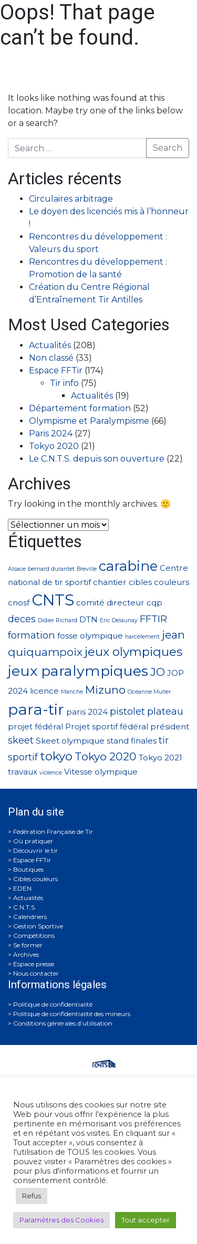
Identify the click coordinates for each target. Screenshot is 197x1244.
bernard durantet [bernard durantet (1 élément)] (51, 569)
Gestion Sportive (38, 926)
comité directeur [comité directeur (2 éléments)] (110, 603)
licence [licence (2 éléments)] (44, 691)
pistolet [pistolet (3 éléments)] (127, 711)
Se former (28, 945)
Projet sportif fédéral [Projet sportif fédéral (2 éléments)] (106, 726)
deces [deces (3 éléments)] (22, 619)
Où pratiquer (33, 841)
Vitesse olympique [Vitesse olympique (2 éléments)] (101, 772)
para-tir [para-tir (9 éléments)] (36, 709)
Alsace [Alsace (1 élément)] (17, 569)
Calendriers (30, 917)
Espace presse (33, 964)
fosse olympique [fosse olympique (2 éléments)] (90, 636)
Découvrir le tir (35, 850)
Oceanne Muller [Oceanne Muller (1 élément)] (149, 691)
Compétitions (34, 935)
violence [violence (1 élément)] (50, 772)
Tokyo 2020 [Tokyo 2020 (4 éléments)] (106, 756)
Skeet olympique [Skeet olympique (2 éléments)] (70, 741)
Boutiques (28, 869)
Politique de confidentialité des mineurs (71, 1014)
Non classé (51, 358)
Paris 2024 (50, 433)
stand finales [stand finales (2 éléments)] (132, 741)
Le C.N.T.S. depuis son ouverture (96, 459)
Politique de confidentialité (52, 1004)
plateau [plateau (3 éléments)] (165, 711)
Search (167, 148)
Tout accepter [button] (145, 1220)
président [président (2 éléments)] (169, 726)
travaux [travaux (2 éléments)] (22, 772)
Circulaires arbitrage (71, 199)
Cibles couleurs (35, 879)
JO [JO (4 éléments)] (157, 671)
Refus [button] (31, 1195)
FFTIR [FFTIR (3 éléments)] (153, 619)
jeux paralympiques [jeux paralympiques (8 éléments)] (78, 671)
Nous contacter (36, 973)
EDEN (22, 888)
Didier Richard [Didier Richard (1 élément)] (57, 620)
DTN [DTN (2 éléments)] (88, 619)
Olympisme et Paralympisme (89, 421)
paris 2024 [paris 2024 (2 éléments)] (87, 712)
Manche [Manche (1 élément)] (72, 691)
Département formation (80, 408)
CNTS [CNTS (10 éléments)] (53, 600)
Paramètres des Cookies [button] (61, 1220)
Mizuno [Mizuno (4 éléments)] (105, 689)
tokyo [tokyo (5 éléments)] (56, 756)
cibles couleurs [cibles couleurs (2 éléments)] (159, 582)
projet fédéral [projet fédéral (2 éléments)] (35, 726)
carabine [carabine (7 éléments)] (128, 566)
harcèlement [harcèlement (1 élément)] (142, 636)
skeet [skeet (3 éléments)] (21, 740)
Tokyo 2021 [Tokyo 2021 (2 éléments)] (160, 757)
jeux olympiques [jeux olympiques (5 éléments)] (133, 651)
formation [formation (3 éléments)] (31, 635)
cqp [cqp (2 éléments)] (154, 603)
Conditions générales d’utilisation (62, 1023)
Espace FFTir (55, 370)
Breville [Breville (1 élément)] (87, 569)
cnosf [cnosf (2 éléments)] (18, 603)
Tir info (64, 383)
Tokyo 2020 (54, 446)
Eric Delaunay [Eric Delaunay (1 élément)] (119, 620)
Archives (26, 954)
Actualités (50, 345)
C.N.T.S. (24, 907)
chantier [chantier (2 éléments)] (110, 582)
